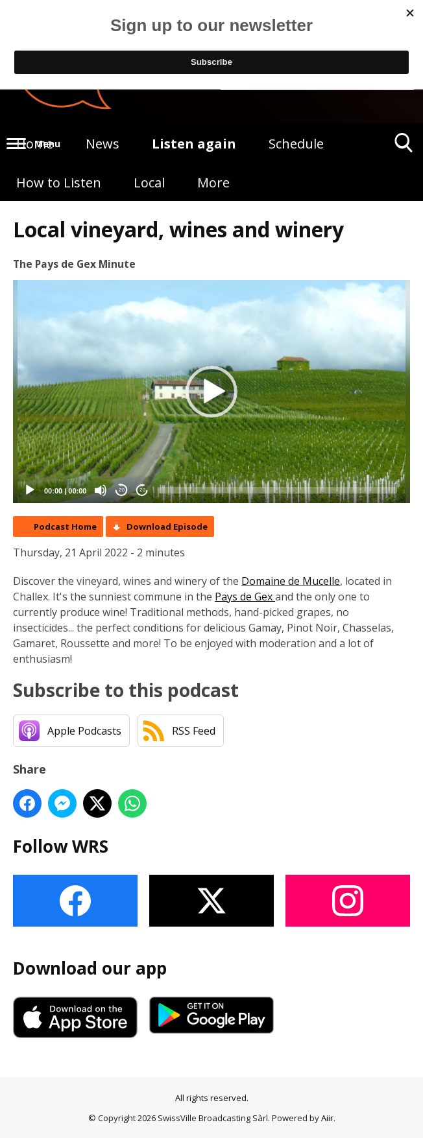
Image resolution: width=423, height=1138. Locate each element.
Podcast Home (65, 526)
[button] (211, 392)
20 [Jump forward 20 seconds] (142, 490)
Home (34, 143)
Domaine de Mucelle (290, 581)
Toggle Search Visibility (404, 147)
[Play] (29, 490)
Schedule (296, 143)
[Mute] (100, 490)
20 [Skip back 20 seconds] (122, 490)
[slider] (278, 490)
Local (149, 182)
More (213, 182)
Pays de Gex (245, 596)
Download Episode (167, 526)
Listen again (194, 143)
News (102, 143)
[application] (211, 391)
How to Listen (58, 182)
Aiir (327, 1118)
